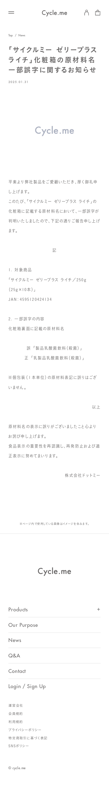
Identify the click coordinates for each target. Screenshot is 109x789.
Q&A (14, 655)
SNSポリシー (18, 746)
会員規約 (15, 714)
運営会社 (15, 706)
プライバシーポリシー (25, 730)
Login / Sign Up (27, 686)
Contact (17, 671)
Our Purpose (23, 625)
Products (18, 609)
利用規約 (15, 722)
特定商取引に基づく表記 (28, 738)
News (21, 35)
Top (10, 35)
